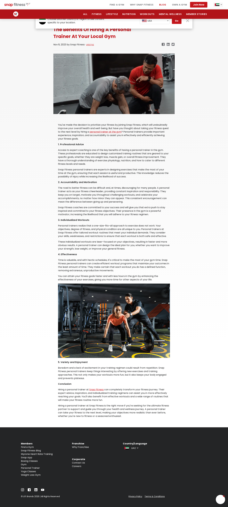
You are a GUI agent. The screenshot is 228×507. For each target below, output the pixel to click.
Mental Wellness (170, 14)
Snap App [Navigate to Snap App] (26, 457)
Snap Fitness (96, 389)
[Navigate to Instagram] (22, 490)
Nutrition (129, 14)
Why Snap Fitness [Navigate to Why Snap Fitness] (142, 4)
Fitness (97, 14)
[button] (220, 499)
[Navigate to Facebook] (29, 490)
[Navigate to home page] (17, 6)
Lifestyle (112, 14)
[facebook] (163, 44)
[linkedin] (168, 44)
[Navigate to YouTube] (42, 490)
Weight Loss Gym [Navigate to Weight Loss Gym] (31, 475)
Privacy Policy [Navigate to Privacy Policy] (135, 496)
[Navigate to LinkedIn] (36, 490)
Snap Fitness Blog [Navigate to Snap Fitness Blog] (31, 450)
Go (176, 20)
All (85, 14)
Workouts (147, 14)
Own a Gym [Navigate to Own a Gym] (179, 4)
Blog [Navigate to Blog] (162, 4)
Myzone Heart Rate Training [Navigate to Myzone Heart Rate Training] (37, 454)
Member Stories (196, 14)
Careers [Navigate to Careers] (76, 466)
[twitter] (173, 44)
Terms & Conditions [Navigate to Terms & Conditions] (155, 496)
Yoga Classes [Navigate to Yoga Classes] (28, 471)
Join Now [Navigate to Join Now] (198, 4)
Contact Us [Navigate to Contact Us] (78, 462)
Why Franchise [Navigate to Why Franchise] (80, 447)
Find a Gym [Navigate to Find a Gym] (117, 4)
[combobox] (218, 4)
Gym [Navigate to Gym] (23, 464)
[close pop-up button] (187, 21)
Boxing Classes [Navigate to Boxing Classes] (29, 461)
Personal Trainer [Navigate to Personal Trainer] (30, 468)
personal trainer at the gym (105, 131)
